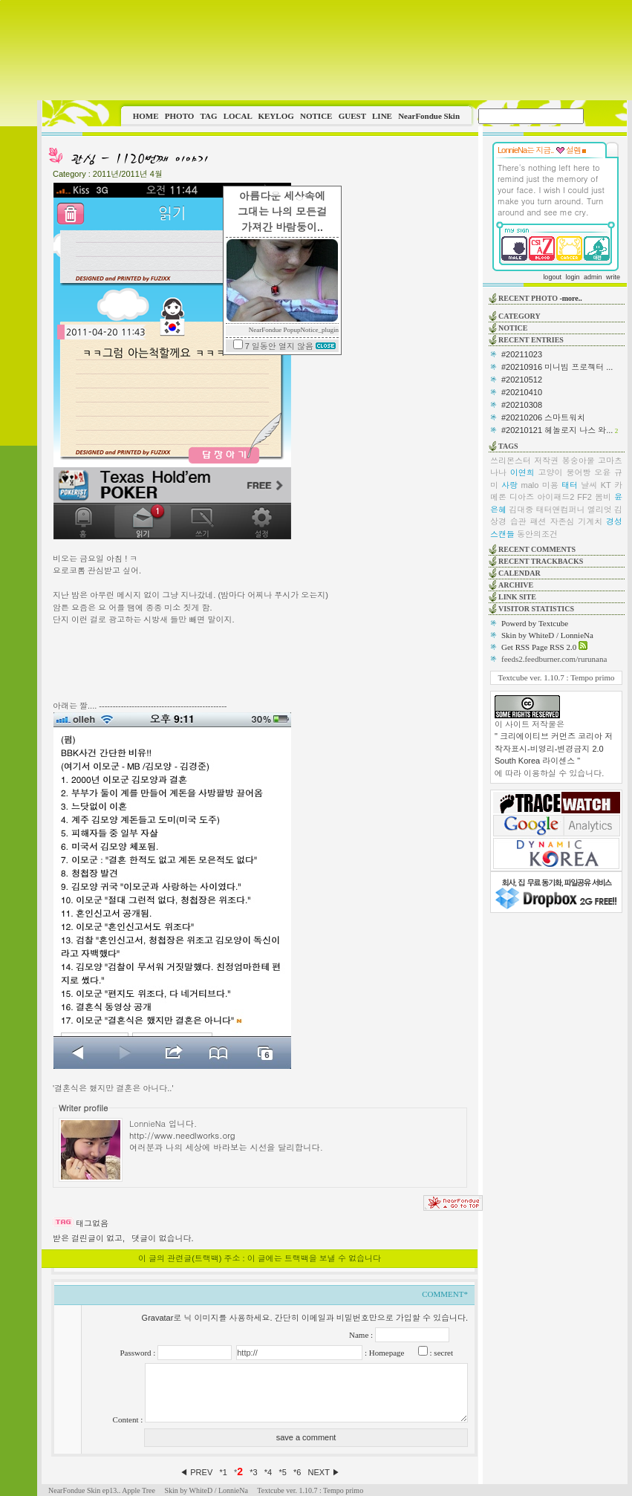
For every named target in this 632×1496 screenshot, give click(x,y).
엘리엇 (599, 509)
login (572, 277)
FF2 (584, 496)
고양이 (550, 472)
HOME (146, 115)
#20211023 (521, 354)
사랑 (509, 485)
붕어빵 (578, 472)
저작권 (546, 460)
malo (530, 485)
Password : (138, 1352)
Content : (129, 1419)
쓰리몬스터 (510, 460)
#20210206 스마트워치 (543, 417)
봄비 (603, 496)
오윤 (602, 472)
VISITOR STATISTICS (536, 609)
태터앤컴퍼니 (560, 509)
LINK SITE (517, 597)
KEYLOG (275, 115)
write (613, 277)
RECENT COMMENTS (537, 549)
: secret (440, 1352)
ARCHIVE (515, 585)
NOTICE (316, 115)
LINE (382, 115)
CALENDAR (519, 573)
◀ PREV (197, 1472)
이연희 (522, 472)
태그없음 (92, 1223)
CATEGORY (519, 316)
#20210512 (521, 379)
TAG (208, 115)
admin (593, 277)
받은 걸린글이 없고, (89, 1238)
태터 (569, 485)
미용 (550, 485)
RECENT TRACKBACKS (540, 561)
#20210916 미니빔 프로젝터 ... (557, 366)
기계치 (590, 521)
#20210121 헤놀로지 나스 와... (557, 430)
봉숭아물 (578, 460)
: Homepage (383, 1352)
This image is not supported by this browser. (334, 50)
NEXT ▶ (324, 1472)
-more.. (570, 298)
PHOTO (180, 115)
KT (606, 485)
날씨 (589, 485)
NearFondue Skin (429, 115)
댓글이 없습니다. (162, 1238)
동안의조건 (537, 534)
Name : (362, 1334)
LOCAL (238, 115)
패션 (538, 521)
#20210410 (521, 392)
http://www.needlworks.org (182, 1135)
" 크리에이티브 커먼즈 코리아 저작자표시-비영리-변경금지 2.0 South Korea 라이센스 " (554, 748)
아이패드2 (555, 496)
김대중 (521, 509)
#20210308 (521, 404)
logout (552, 277)
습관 (518, 521)
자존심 (562, 521)
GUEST (352, 115)
